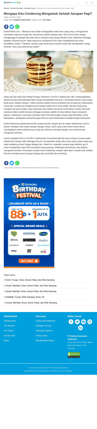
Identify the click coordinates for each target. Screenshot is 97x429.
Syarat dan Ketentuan (45, 321)
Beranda (6, 8)
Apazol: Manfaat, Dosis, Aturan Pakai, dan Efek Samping (30, 291)
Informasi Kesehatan (16, 8)
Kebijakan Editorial (44, 331)
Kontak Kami (9, 336)
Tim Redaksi (9, 326)
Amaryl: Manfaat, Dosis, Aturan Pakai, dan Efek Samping (30, 286)
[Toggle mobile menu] (92, 2)
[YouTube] (83, 321)
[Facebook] (71, 321)
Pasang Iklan (41, 336)
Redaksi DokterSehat (21, 20)
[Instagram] (89, 321)
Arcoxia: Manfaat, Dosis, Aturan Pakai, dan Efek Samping (31, 303)
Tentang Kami (10, 321)
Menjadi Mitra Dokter (45, 340)
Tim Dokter (46, 20)
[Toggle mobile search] (87, 2)
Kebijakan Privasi (43, 326)
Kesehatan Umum (29, 8)
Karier (6, 340)
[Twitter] (77, 321)
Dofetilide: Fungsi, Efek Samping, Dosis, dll (24, 297)
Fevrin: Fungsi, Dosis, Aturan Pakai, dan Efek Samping (30, 280)
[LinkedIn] (80, 327)
